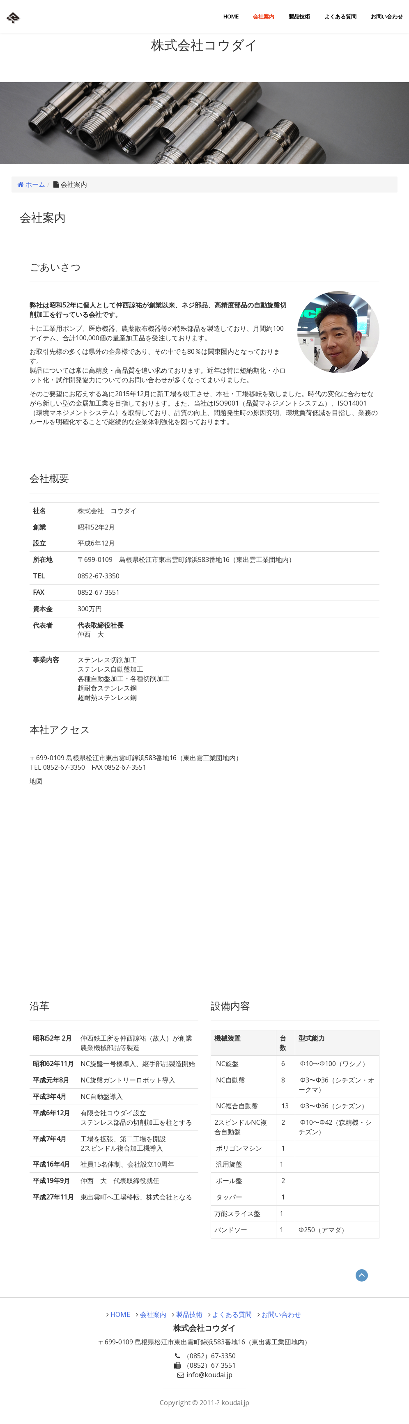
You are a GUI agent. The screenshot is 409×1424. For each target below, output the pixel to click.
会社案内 (263, 16)
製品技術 (299, 16)
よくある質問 (340, 16)
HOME (231, 16)
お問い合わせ (387, 16)
